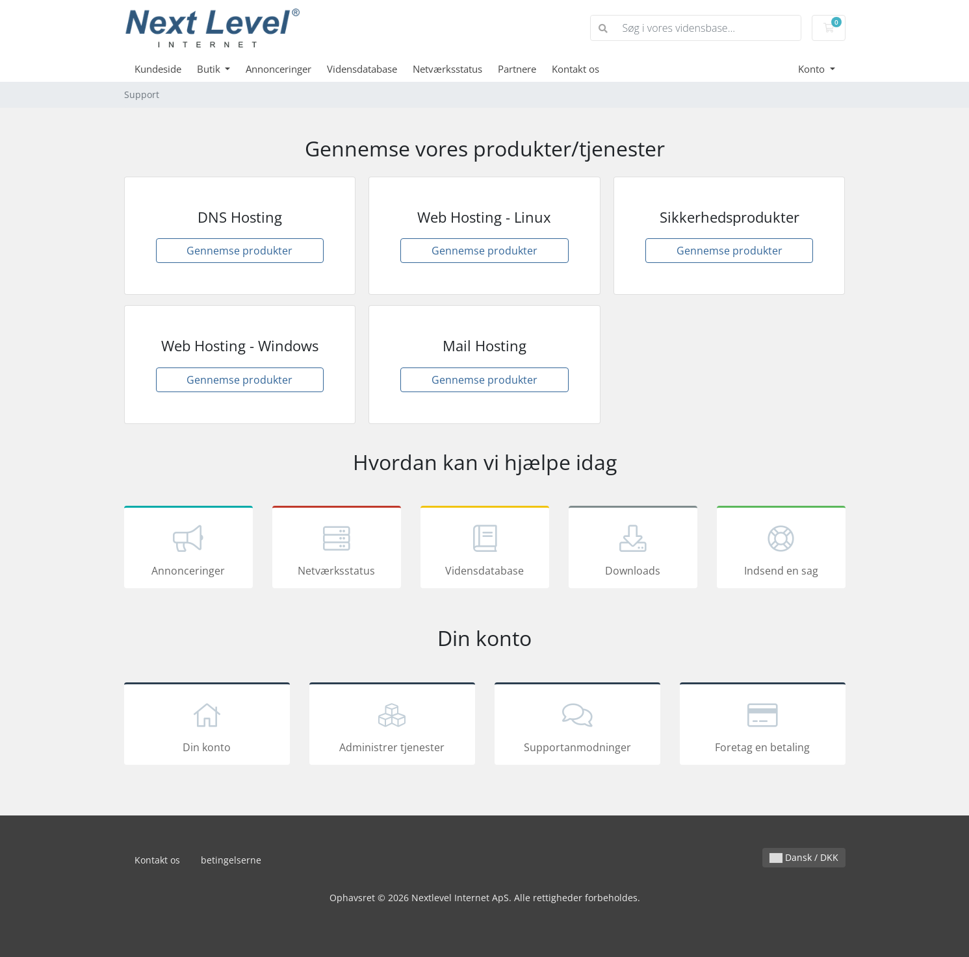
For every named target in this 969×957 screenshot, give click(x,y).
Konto (812, 68)
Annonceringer (278, 68)
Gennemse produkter (239, 250)
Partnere (517, 68)
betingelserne (231, 860)
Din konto (207, 725)
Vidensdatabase (362, 68)
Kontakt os (575, 68)
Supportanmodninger (577, 725)
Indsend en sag (781, 549)
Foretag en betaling (763, 725)
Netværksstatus (447, 68)
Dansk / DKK (803, 857)
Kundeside (158, 68)
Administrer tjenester (392, 725)
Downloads (633, 549)
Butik (210, 68)
